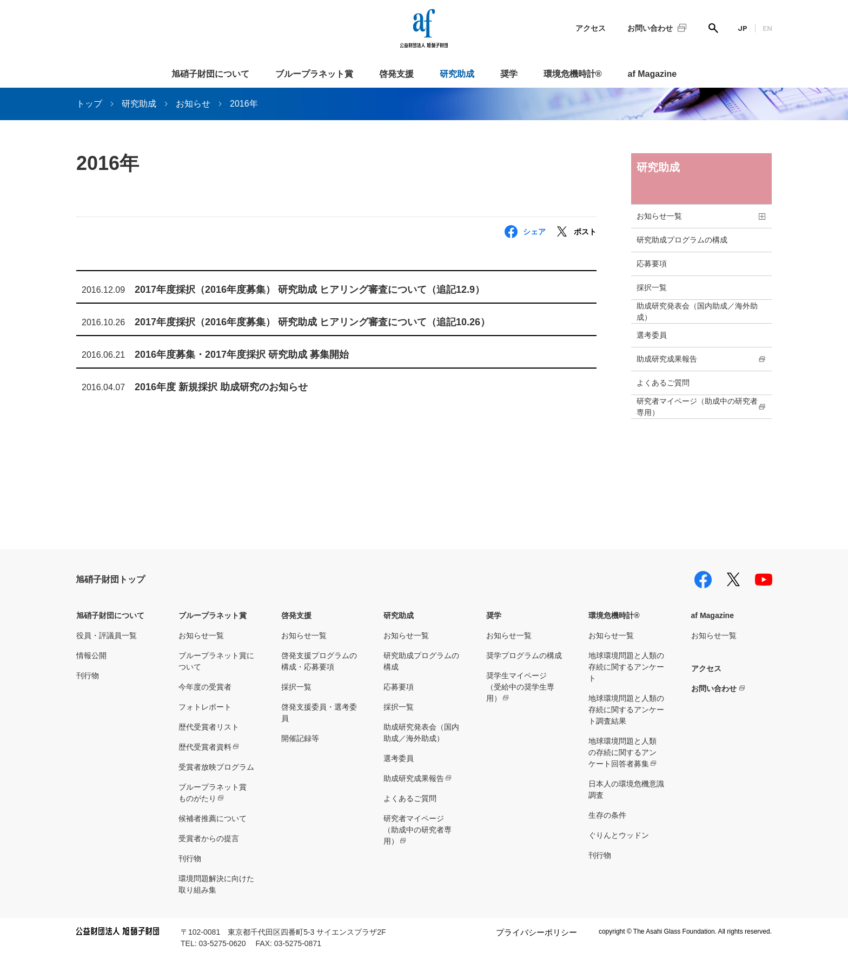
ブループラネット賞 (314, 73)
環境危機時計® (573, 73)
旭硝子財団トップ (110, 579)
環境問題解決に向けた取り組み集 (216, 884)
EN (767, 27)
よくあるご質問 (663, 382)
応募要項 (652, 263)
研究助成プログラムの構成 (682, 239)
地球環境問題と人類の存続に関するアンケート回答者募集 (622, 752)
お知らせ (193, 103)
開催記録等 (300, 738)
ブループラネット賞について (216, 661)
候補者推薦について (212, 818)
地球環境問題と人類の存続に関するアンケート (626, 667)
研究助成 (457, 73)
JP (742, 27)
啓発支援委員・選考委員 (319, 713)
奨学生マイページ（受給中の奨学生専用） (520, 687)
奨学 (509, 73)
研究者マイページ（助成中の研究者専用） (697, 407)
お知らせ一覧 (659, 216)
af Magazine (652, 73)
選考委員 (652, 335)
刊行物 (87, 675)
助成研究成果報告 (667, 359)
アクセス (590, 28)
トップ (89, 103)
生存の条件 (607, 815)
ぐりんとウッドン (618, 835)
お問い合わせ (650, 28)
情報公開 (91, 655)
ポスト (585, 231)
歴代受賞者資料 (204, 747)
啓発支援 (396, 73)
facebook (703, 579)
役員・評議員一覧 (106, 635)
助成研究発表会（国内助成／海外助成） (697, 311)
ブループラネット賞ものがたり (212, 793)
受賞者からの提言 (208, 838)
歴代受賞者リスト (208, 727)
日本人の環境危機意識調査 (626, 789)
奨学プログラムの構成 (524, 655)
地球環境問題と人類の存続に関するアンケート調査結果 (626, 709)
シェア (534, 231)
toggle (762, 216)
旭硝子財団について (210, 73)
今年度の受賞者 (204, 687)
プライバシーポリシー (536, 932)
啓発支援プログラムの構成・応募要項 (319, 661)
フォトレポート (204, 707)
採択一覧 (652, 287)
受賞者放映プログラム (216, 767)
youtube (763, 579)
